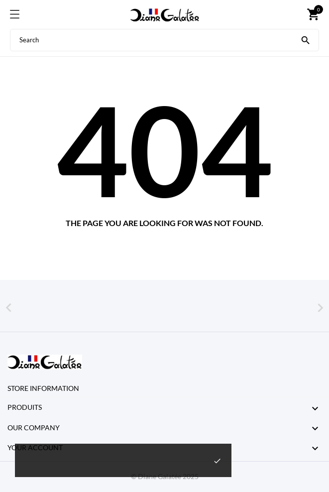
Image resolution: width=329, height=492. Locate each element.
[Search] (305, 39)
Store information (43, 388)
